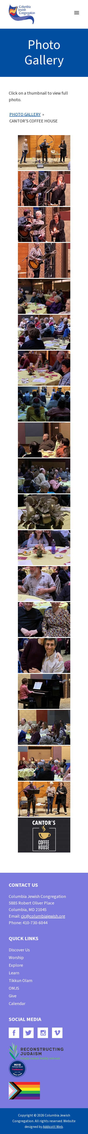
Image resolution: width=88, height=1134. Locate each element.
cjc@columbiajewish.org (43, 916)
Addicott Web (53, 1126)
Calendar (17, 1004)
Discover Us (19, 950)
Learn (14, 973)
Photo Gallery (25, 114)
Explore (16, 965)
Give (12, 996)
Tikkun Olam (20, 981)
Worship (16, 958)
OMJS (14, 988)
